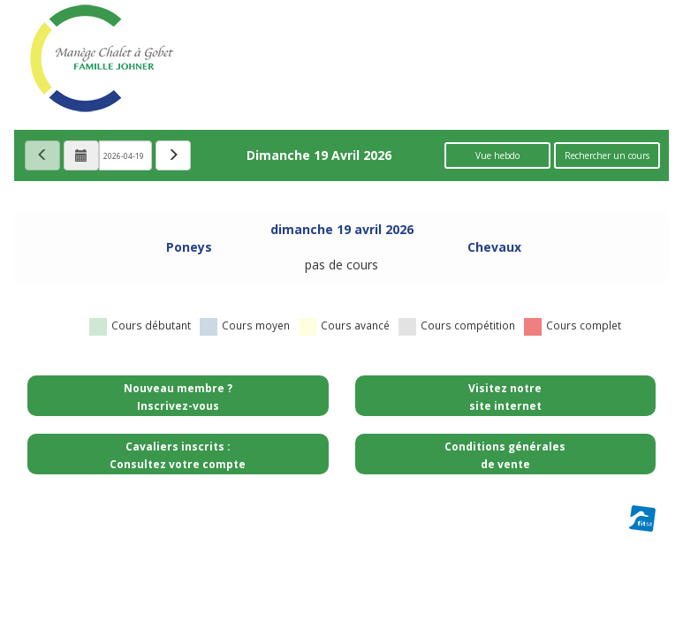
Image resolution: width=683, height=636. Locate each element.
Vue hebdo (497, 155)
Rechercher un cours (607, 155)
